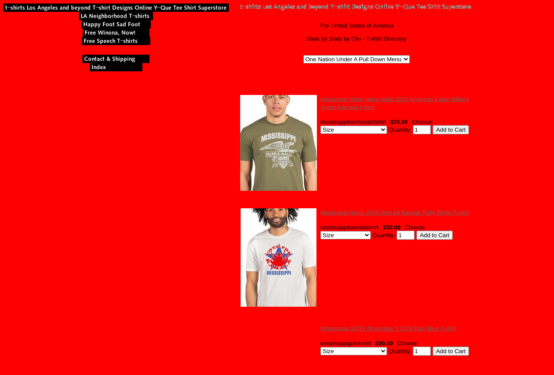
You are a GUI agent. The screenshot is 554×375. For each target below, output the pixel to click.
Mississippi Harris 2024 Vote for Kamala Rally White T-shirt (394, 212)
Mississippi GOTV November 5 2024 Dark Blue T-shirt (388, 328)
